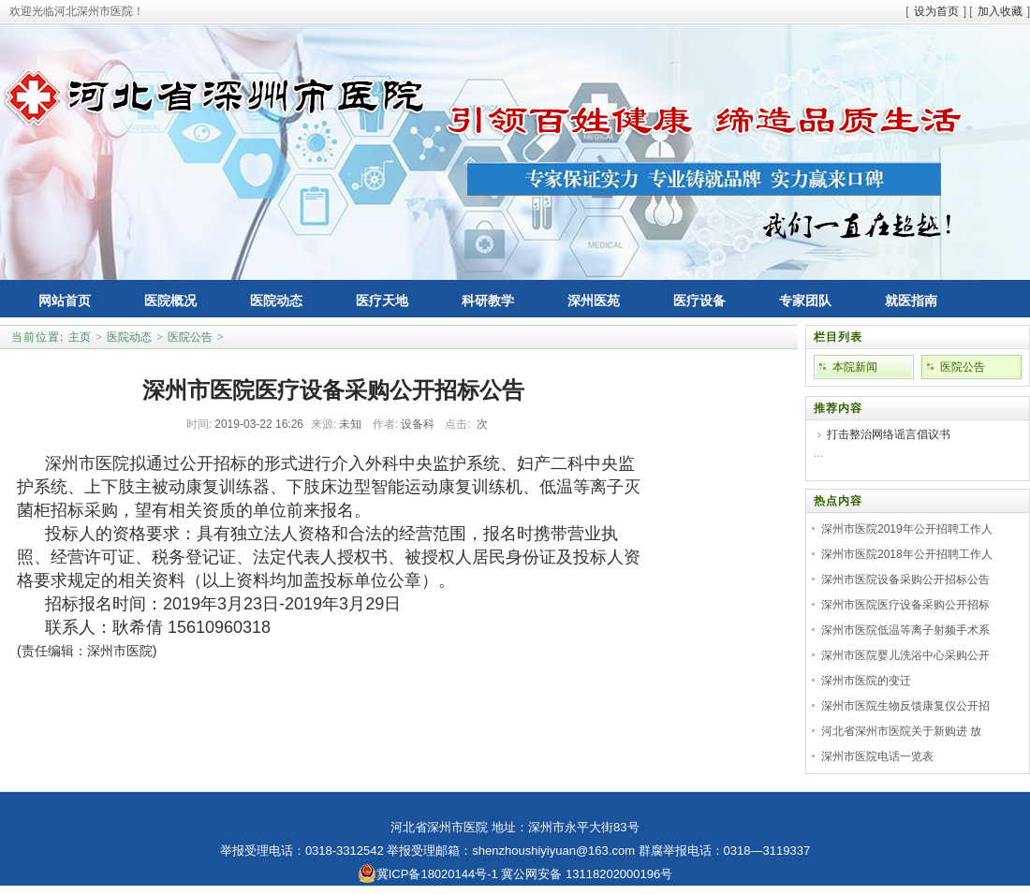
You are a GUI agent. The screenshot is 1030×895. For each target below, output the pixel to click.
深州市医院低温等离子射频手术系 (905, 630)
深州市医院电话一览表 (877, 756)
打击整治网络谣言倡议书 (888, 434)
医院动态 (129, 337)
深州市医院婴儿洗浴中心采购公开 (905, 655)
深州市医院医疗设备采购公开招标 (905, 604)
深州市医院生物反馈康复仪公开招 (905, 705)
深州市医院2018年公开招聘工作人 (907, 554)
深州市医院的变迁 (866, 680)
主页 (79, 337)
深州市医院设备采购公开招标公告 (905, 579)
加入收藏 (1000, 11)
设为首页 (936, 11)
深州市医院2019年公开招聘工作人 (907, 529)
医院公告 (190, 337)
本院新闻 (854, 367)
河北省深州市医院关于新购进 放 (901, 731)
